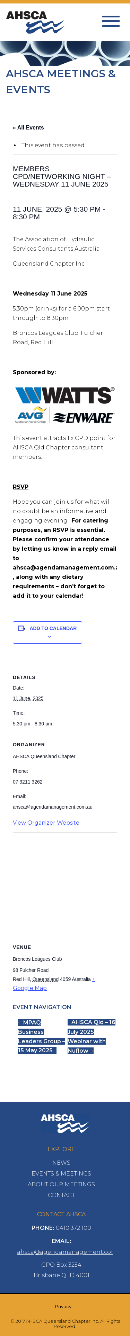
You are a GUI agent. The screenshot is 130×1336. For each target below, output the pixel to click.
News (61, 1163)
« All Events (28, 128)
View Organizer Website (46, 822)
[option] (65, 59)
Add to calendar (53, 628)
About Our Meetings (61, 1184)
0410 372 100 (73, 1228)
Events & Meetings (61, 1173)
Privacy (63, 1306)
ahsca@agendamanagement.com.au (71, 1252)
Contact (61, 1195)
